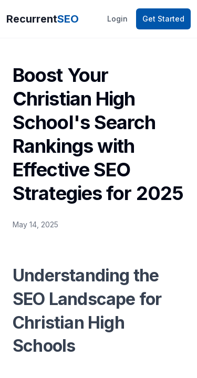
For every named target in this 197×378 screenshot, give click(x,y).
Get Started (163, 18)
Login (117, 18)
